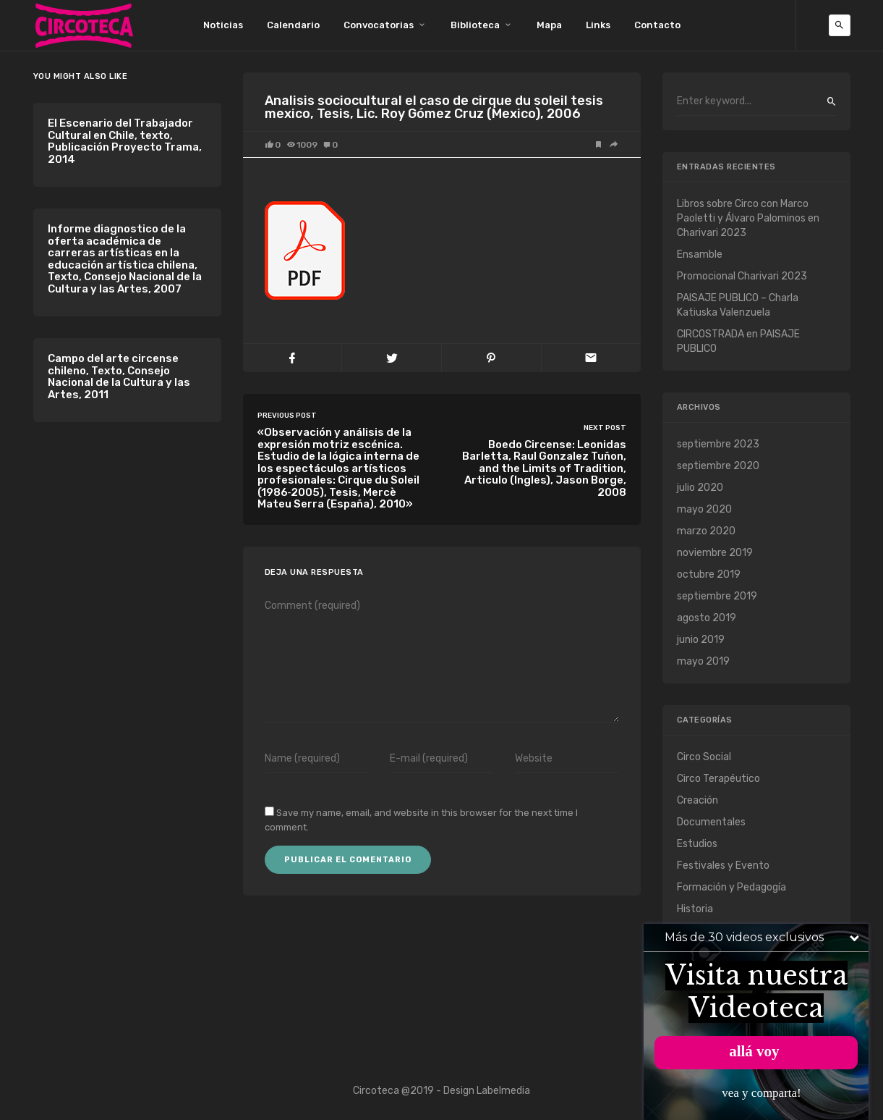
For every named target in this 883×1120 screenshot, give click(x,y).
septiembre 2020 (718, 466)
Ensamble (699, 254)
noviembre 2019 (715, 553)
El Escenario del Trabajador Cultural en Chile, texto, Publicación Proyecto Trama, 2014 (125, 141)
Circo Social (704, 757)
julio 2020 (700, 487)
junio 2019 (701, 639)
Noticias (223, 25)
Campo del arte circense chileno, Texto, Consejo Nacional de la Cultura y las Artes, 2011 (119, 376)
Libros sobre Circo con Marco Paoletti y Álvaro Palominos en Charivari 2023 (748, 218)
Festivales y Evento (723, 865)
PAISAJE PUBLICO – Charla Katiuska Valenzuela (737, 305)
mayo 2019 (703, 661)
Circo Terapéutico (718, 778)
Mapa (549, 25)
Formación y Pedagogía (731, 887)
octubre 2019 (709, 574)
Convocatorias (379, 25)
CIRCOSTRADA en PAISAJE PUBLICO (738, 341)
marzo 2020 (706, 531)
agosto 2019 (706, 618)
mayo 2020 (704, 509)
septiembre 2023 (718, 444)
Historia (695, 909)
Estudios (697, 844)
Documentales (711, 822)
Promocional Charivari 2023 (742, 276)
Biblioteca (475, 25)
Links (598, 25)
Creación (697, 800)
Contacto (657, 25)
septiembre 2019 (717, 596)
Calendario (293, 25)
